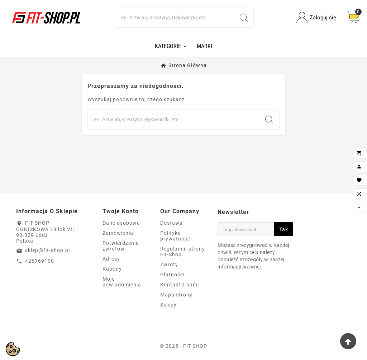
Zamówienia (118, 233)
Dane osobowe (121, 223)
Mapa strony (176, 295)
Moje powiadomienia (122, 281)
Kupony (112, 269)
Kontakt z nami (179, 284)
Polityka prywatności (176, 236)
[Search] (174, 17)
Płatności (172, 274)
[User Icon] (316, 17)
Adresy (111, 259)
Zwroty (169, 264)
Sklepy (168, 305)
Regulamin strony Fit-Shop (182, 251)
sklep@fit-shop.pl (47, 250)
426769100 (39, 261)
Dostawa (171, 223)
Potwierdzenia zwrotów (121, 246)
